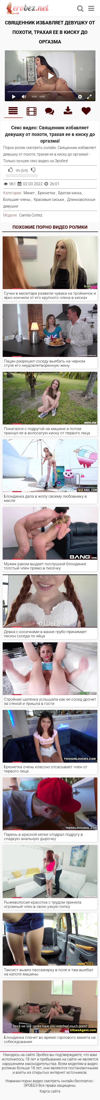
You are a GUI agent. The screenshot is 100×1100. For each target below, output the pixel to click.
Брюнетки (46, 193)
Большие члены (16, 199)
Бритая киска (70, 193)
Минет (29, 193)
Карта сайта (50, 1091)
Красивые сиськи (49, 199)
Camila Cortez (30, 215)
